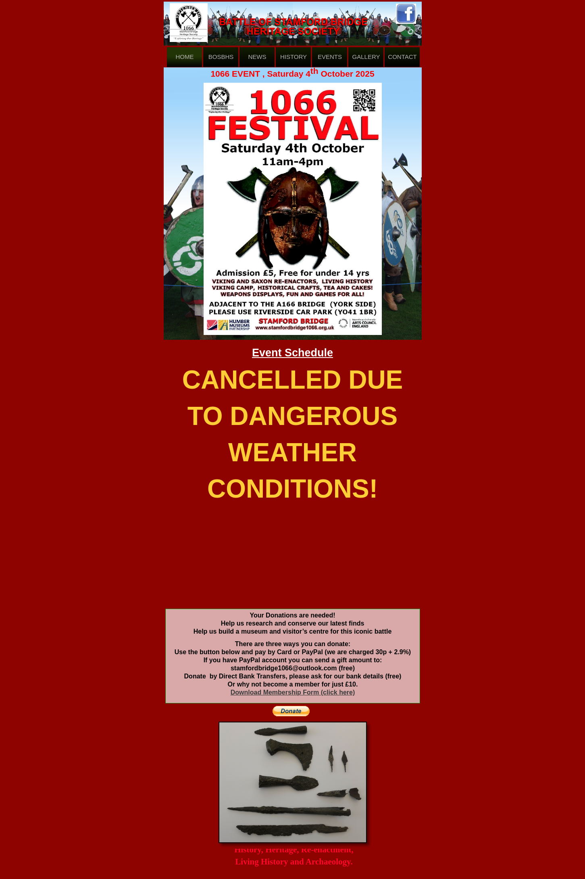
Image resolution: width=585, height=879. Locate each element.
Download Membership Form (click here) (293, 692)
